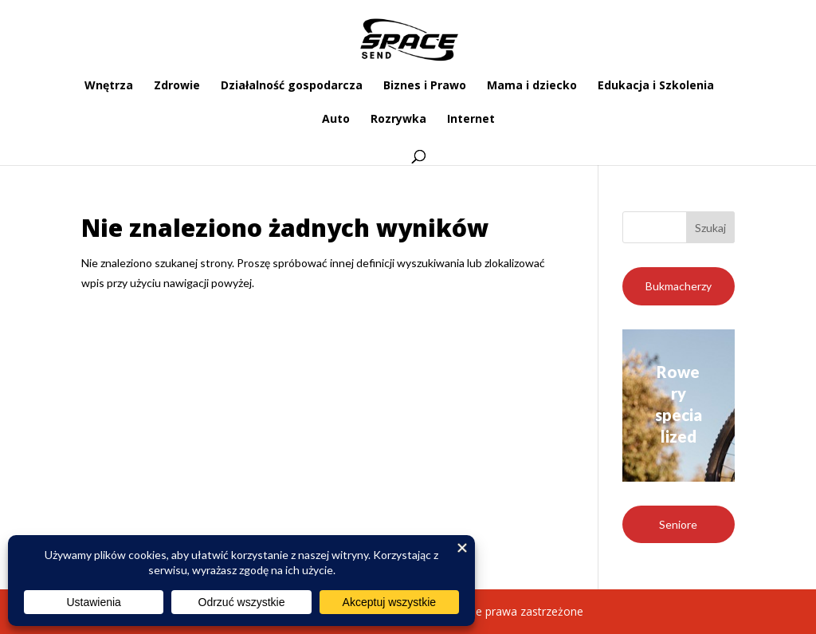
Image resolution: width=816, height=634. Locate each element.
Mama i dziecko (532, 86)
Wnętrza (108, 86)
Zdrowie (177, 86)
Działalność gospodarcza (292, 86)
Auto (336, 119)
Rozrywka (398, 119)
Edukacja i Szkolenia (656, 86)
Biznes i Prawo (424, 86)
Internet (471, 119)
